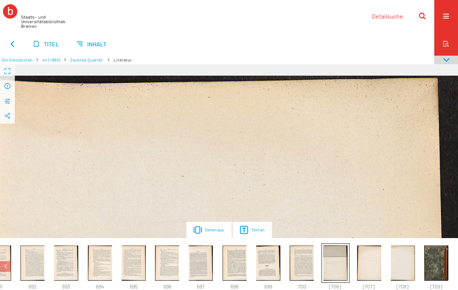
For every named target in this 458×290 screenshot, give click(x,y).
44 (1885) (51, 59)
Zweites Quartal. (87, 59)
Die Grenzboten (17, 59)
